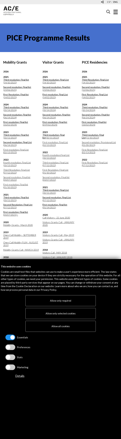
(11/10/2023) (93, 136)
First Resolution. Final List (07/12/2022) (95, 164)
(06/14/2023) (17, 143)
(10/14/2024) (16, 108)
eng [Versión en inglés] (115, 2)
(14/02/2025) (16, 96)
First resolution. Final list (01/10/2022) (15, 186)
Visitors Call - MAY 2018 (54, 252)
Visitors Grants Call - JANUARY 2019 (58, 241)
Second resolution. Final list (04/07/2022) (16, 178)
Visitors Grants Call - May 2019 (58, 235)
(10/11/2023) (16, 136)
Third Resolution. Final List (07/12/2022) (16, 171)
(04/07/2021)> (15, 213)
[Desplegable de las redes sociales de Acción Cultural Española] (102, 2)
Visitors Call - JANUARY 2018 (57, 257)
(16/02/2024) (15, 123)
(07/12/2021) (17, 206)
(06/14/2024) (17, 116)
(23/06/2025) (17, 88)
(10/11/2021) (16, 199)
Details (19, 376)
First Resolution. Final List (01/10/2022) (55, 171)
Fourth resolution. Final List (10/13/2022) (17, 164)
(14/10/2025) (16, 81)
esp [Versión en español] (109, 2)
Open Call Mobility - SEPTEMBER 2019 (19, 236)
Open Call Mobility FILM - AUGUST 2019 (20, 244)
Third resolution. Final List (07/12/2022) (55, 164)
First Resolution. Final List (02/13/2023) (95, 151)
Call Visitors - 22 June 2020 (56, 217)
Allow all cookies (60, 326)
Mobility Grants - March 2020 (18, 225)
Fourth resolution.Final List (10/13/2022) (56, 156)
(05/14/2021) (54, 206)
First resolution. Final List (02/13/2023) (16, 151)
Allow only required (60, 300)
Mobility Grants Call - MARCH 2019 (21, 250)
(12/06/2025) (96, 88)
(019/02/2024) (54, 123)
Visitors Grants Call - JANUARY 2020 (58, 223)
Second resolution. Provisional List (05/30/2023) (99, 143)
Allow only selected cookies (61, 313)
